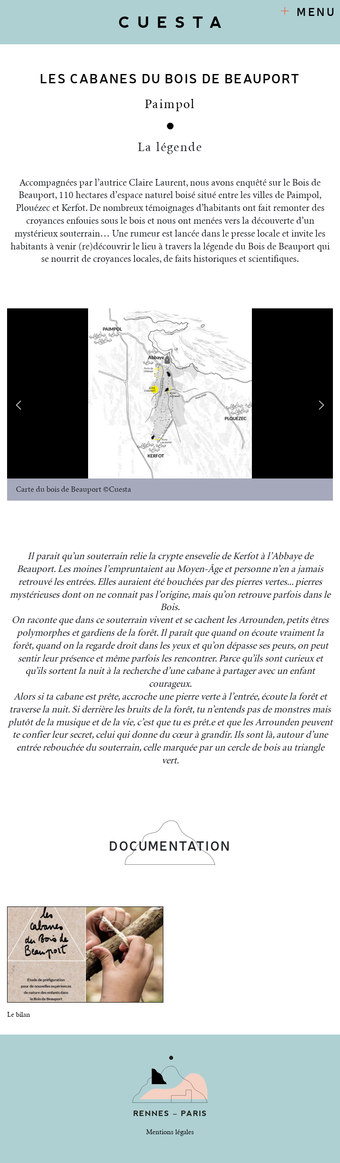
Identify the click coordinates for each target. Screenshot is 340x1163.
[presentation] (18, 405)
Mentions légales (170, 1132)
